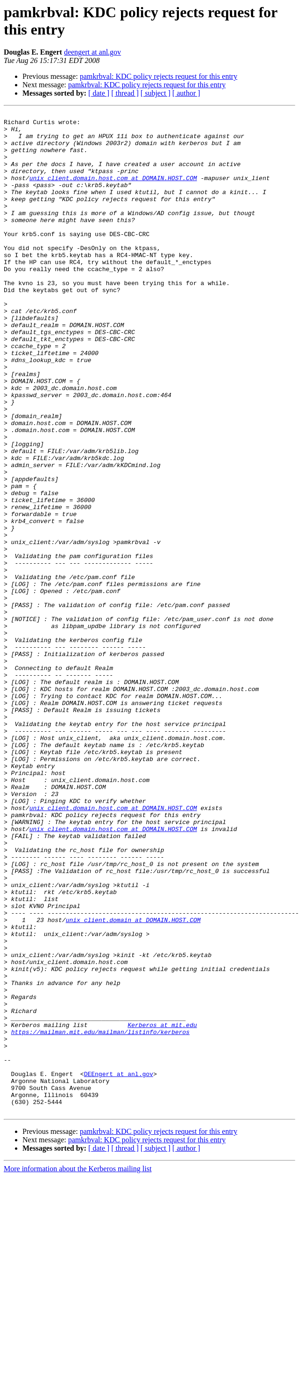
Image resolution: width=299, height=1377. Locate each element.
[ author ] (186, 93)
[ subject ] (156, 93)
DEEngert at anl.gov (118, 1267)
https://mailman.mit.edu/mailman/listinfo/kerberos (100, 1216)
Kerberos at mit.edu (162, 1208)
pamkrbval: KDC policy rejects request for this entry (158, 76)
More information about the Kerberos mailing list (77, 1369)
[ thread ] (125, 93)
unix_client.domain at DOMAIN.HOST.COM (133, 1082)
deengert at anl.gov (92, 52)
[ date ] (98, 93)
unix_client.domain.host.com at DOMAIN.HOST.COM (113, 192)
